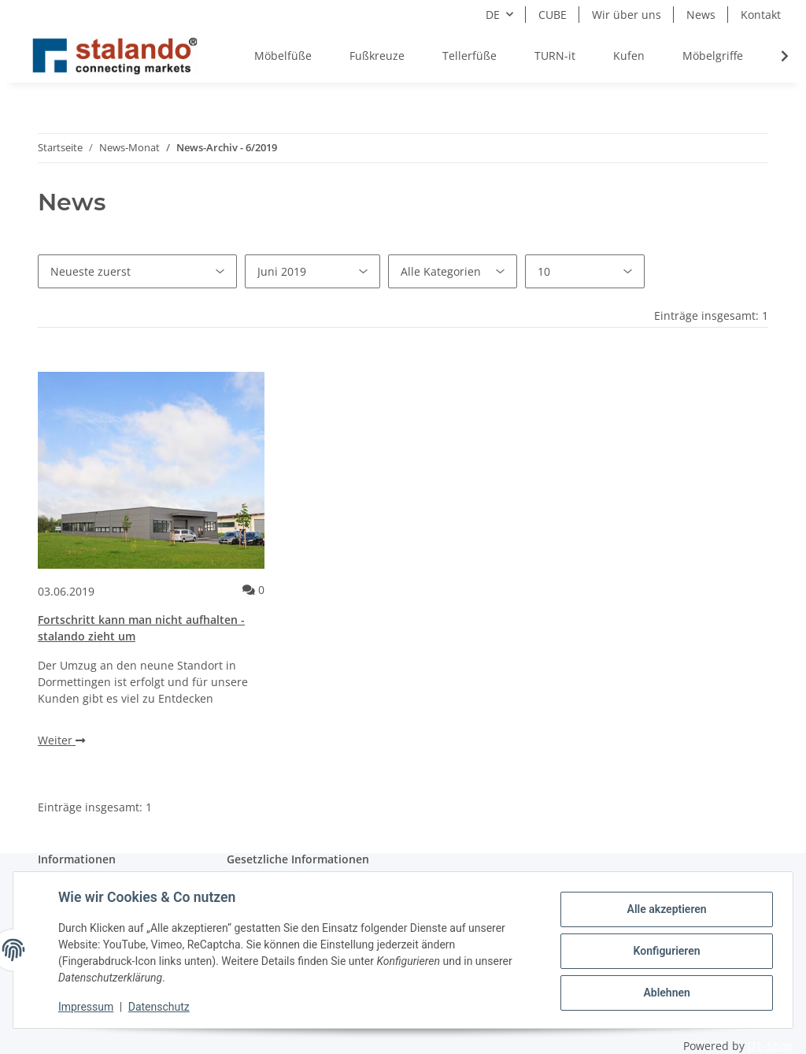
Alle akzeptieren (664, 910)
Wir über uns (626, 14)
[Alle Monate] (312, 271)
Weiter (61, 740)
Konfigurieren (663, 951)
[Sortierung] (137, 271)
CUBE (552, 14)
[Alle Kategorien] (452, 271)
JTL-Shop (770, 1045)
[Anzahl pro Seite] (585, 271)
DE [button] (493, 14)
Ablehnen (664, 991)
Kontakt (761, 14)
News (700, 14)
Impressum (88, 1006)
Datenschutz (161, 1006)
